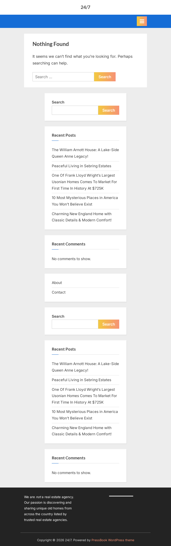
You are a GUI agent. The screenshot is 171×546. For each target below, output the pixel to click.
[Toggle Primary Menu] (142, 21)
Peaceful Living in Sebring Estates (81, 166)
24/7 (85, 7)
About (57, 282)
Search (58, 102)
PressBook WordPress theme (113, 540)
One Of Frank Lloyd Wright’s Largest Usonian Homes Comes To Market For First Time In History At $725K (84, 181)
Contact (59, 292)
